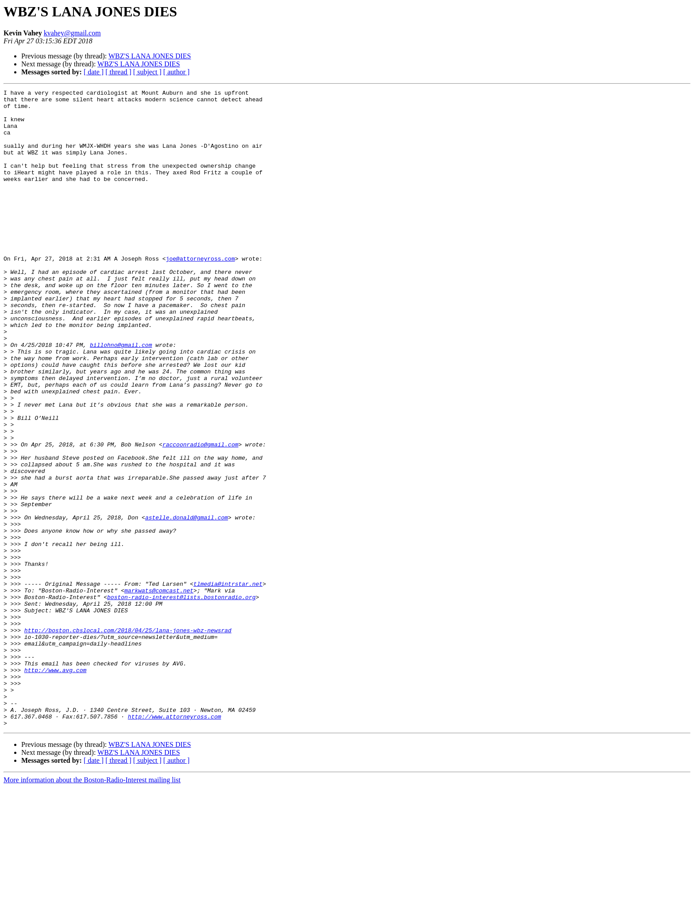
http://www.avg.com (55, 787)
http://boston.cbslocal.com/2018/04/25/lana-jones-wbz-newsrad (127, 739)
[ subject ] (147, 72)
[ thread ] (118, 72)
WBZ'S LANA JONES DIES (149, 56)
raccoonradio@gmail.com (200, 516)
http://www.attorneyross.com (174, 842)
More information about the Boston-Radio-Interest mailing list (92, 907)
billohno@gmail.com (121, 396)
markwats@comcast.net (158, 691)
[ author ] (176, 72)
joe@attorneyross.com (200, 293)
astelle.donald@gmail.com (186, 603)
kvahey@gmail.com (72, 33)
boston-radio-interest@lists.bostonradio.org (181, 699)
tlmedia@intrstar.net (227, 683)
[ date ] (94, 72)
